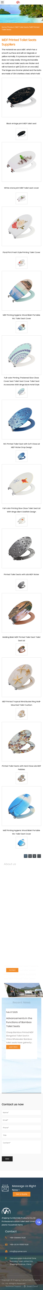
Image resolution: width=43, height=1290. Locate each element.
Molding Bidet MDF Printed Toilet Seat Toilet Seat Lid (21, 639)
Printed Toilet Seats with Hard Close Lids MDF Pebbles (21, 768)
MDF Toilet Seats (22, 27)
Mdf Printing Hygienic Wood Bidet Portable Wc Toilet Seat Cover (21, 832)
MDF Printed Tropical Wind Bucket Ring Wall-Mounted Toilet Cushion (21, 703)
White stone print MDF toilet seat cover (21, 188)
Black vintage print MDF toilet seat (21, 123)
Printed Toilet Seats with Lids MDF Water (21, 574)
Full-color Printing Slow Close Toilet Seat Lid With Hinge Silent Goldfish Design (21, 510)
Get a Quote (21, 1194)
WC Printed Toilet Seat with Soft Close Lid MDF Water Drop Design (21, 446)
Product (11, 27)
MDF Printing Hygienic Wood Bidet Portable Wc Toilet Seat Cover (21, 317)
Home (4, 27)
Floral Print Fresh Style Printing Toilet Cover (21, 252)
